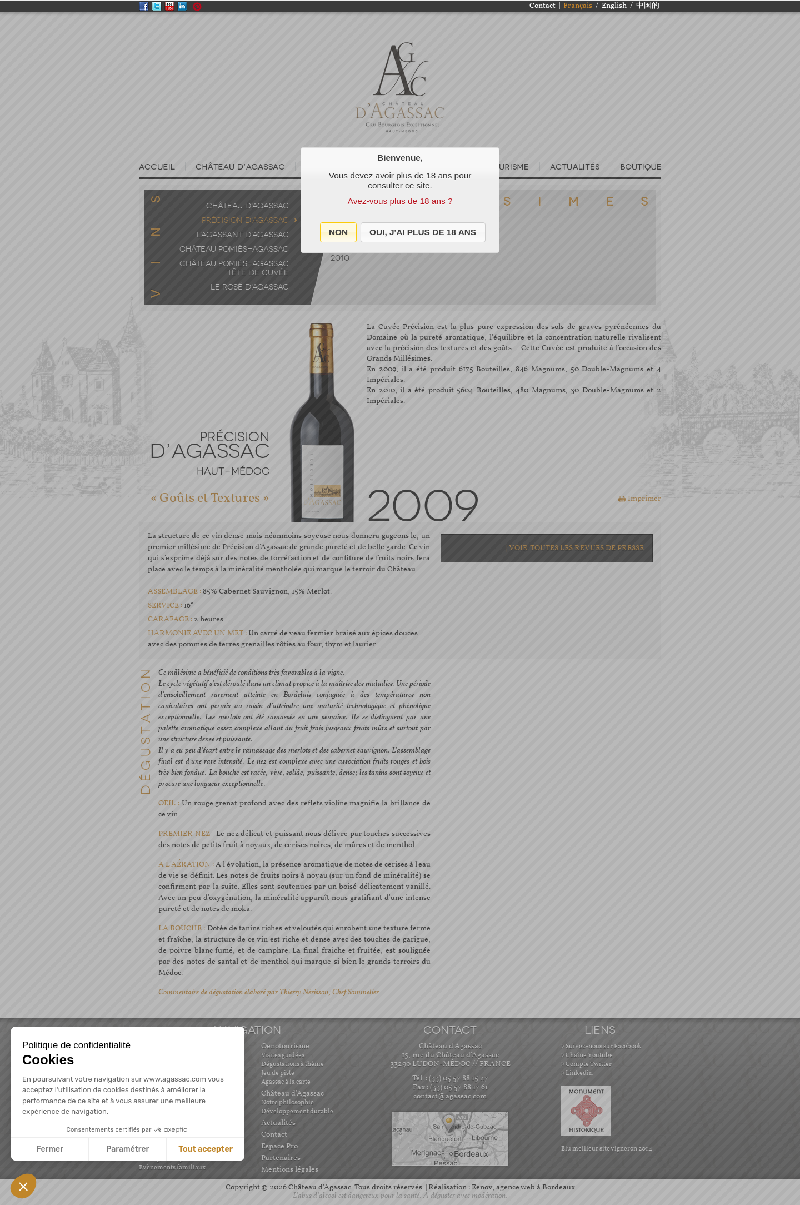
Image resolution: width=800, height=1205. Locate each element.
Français (577, 6)
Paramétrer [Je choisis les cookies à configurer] (127, 1149)
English (614, 6)
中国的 (647, 6)
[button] (338, 232)
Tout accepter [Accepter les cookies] (205, 1149)
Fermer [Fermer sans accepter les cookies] (49, 1149)
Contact (542, 6)
